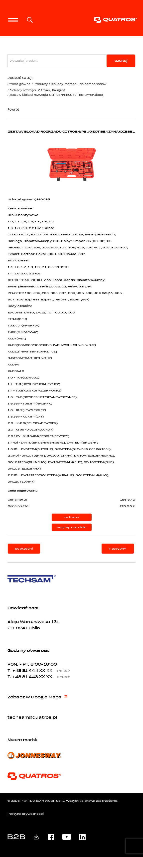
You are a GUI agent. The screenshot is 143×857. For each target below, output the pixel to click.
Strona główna (18, 84)
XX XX (56, 670)
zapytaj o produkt (71, 527)
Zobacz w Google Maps (37, 697)
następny (117, 548)
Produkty (41, 84)
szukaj (121, 61)
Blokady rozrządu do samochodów (79, 84)
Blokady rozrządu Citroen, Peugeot (37, 90)
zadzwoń (71, 517)
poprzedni (24, 548)
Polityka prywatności (25, 813)
